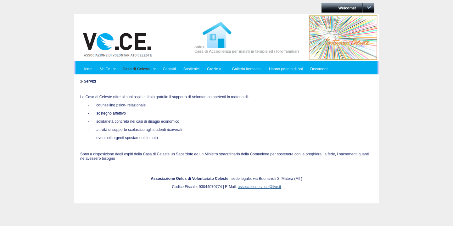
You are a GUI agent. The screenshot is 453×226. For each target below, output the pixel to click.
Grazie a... (215, 69)
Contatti (169, 69)
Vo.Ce (106, 69)
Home (87, 69)
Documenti (319, 69)
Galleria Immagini (246, 69)
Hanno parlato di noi (286, 69)
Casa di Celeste (137, 69)
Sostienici (191, 69)
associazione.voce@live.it (259, 187)
